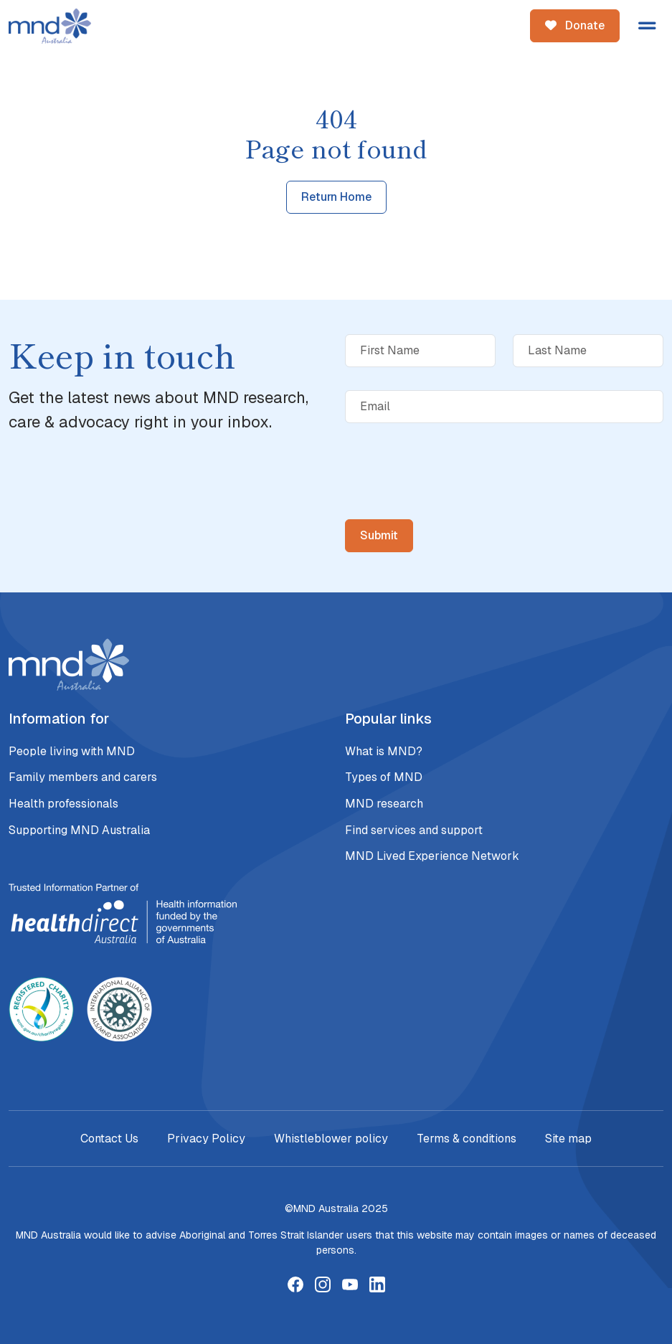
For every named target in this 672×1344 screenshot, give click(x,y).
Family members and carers (83, 777)
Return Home (336, 196)
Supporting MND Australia (79, 830)
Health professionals (63, 803)
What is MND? (383, 751)
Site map (568, 1138)
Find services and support (414, 830)
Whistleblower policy (331, 1138)
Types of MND (383, 777)
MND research (384, 803)
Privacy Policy (206, 1138)
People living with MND (72, 751)
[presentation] (454, 500)
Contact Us (109, 1138)
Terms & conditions (466, 1138)
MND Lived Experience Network (432, 855)
